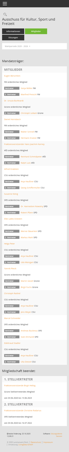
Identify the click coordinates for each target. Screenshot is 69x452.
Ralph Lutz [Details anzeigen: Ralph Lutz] (26, 162)
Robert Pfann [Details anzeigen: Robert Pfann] (27, 212)
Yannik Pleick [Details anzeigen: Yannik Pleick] (10, 268)
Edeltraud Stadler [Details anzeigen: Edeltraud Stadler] (12, 343)
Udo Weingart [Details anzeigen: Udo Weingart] (27, 262)
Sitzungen (13, 37)
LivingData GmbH (25, 444)
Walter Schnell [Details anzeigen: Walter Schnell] (27, 131)
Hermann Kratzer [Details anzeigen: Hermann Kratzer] (29, 138)
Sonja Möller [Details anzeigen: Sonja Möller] (26, 88)
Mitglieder (36, 31)
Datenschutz (36, 442)
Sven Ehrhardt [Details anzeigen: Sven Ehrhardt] (27, 337)
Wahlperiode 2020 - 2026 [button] (17, 46)
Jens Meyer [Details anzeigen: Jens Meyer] (26, 312)
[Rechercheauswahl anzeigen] (4, 14)
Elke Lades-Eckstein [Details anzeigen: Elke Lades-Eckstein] (13, 218)
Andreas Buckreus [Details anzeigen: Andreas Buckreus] (29, 330)
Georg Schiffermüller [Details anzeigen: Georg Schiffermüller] (30, 187)
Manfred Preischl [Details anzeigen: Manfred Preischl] (29, 94)
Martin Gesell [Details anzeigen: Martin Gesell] (27, 281)
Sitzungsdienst (56, 435)
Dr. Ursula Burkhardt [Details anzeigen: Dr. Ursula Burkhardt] (14, 100)
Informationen (13, 31)
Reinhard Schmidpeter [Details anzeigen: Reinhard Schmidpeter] (31, 156)
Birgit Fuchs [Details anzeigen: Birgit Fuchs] (26, 287)
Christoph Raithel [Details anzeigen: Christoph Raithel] (12, 293)
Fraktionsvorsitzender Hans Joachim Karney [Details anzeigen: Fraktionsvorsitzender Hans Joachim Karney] (24, 144)
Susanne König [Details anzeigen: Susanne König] (11, 194)
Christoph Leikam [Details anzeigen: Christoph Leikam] (29, 113)
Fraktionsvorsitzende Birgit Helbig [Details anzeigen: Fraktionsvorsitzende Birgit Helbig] (19, 385)
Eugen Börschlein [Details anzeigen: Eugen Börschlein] (12, 75)
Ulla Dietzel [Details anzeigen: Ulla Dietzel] (26, 361)
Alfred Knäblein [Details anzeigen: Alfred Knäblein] (11, 169)
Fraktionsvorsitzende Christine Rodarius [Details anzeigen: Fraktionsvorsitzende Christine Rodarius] (22, 410)
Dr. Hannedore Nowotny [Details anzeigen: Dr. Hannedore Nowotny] (32, 206)
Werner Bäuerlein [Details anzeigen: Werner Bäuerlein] (29, 231)
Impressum (48, 442)
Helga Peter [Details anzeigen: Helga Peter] (9, 243)
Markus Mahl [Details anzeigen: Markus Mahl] (27, 237)
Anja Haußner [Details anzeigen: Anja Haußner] (27, 181)
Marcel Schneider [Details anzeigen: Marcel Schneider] (12, 318)
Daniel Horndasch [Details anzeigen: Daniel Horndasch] (12, 119)
